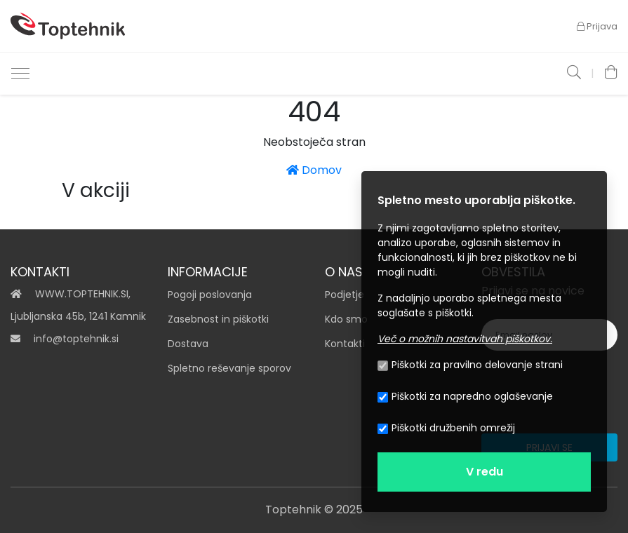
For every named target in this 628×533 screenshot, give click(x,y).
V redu (484, 472)
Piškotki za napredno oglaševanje (465, 396)
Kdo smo (346, 319)
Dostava (188, 344)
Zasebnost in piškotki (218, 319)
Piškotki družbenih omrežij (446, 428)
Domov (314, 170)
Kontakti (345, 344)
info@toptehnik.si (76, 339)
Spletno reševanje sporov (229, 368)
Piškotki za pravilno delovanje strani (470, 365)
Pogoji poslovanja (210, 295)
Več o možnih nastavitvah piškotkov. (465, 339)
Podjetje (344, 295)
